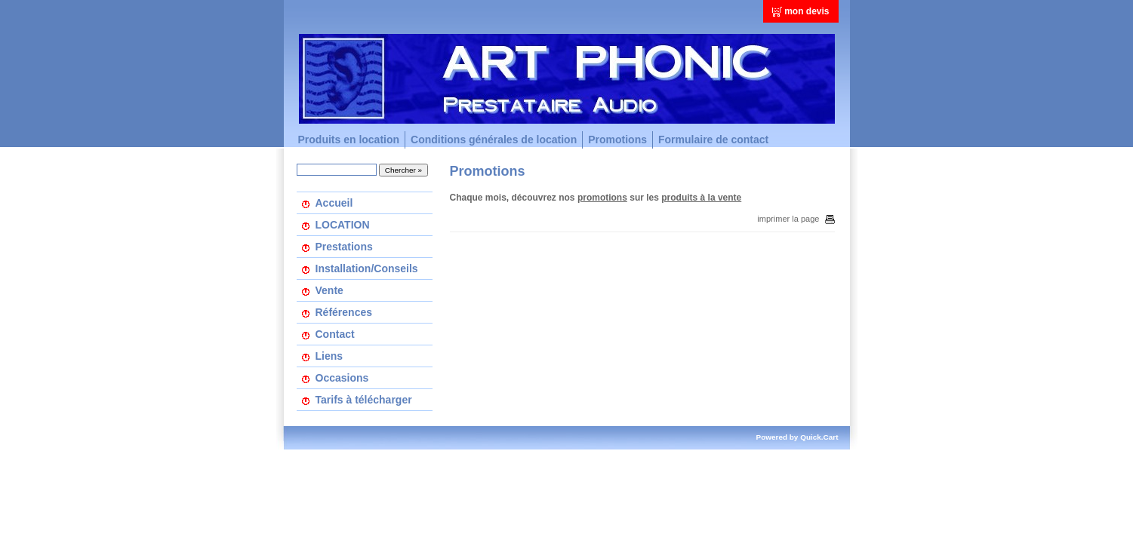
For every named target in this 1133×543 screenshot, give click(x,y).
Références (344, 312)
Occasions (342, 378)
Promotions (617, 139)
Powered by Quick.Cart (797, 437)
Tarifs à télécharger (364, 400)
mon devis (806, 11)
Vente (329, 290)
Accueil (334, 203)
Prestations (344, 247)
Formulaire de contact (713, 139)
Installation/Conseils (367, 268)
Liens (329, 356)
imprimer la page (795, 218)
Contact (335, 334)
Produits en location (349, 139)
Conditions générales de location (494, 139)
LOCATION (343, 225)
